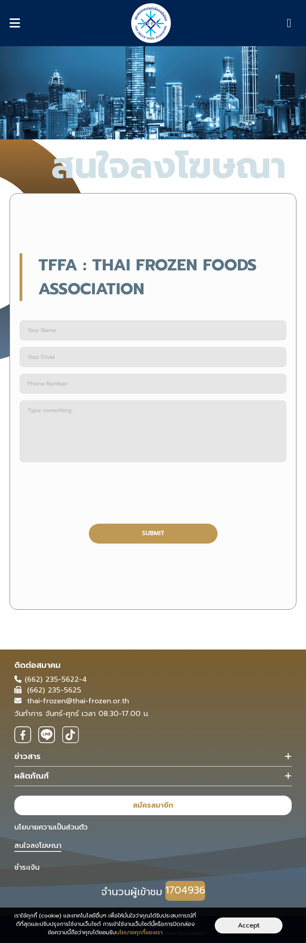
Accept (249, 925)
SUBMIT (153, 533)
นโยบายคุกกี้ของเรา (139, 932)
